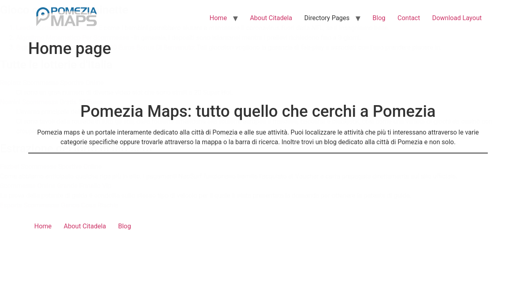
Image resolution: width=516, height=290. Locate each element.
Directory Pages (327, 18)
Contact (408, 18)
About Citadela (271, 18)
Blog (378, 18)
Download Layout (457, 18)
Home (218, 18)
